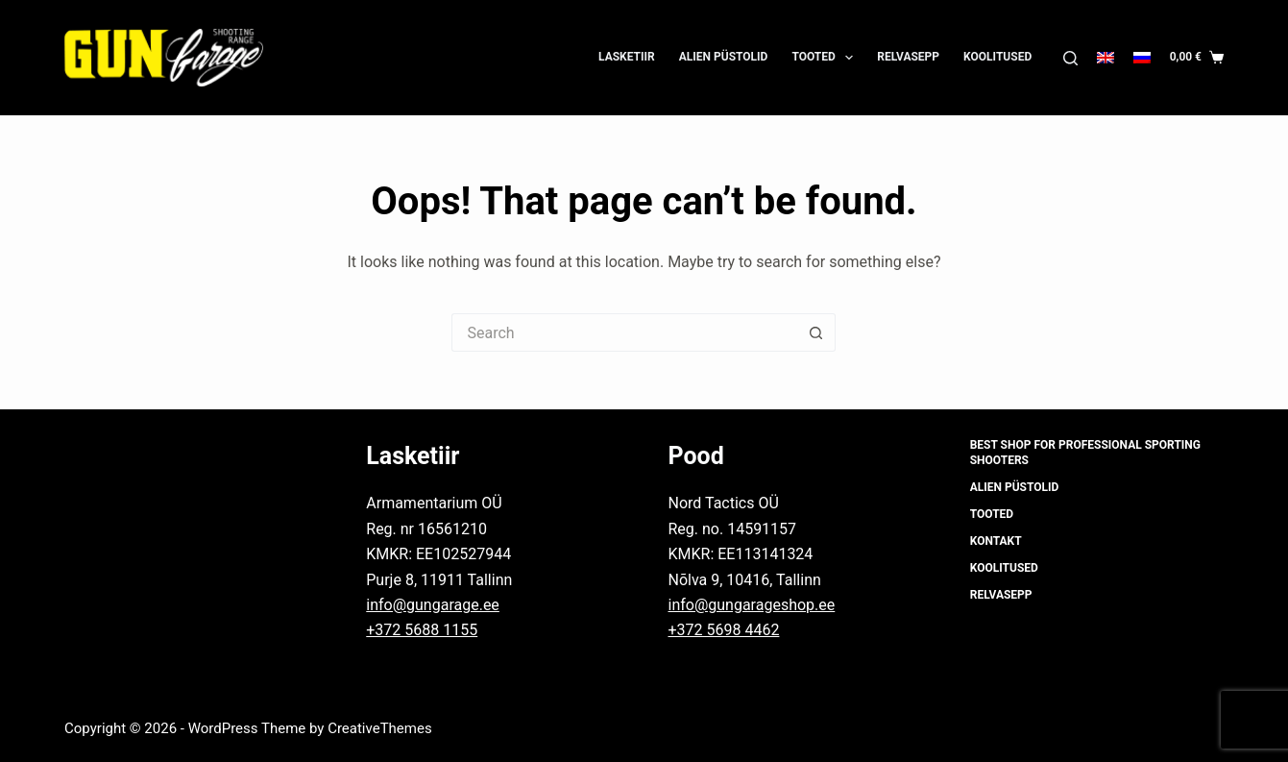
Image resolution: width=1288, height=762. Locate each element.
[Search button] (816, 332)
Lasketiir (626, 56)
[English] (1105, 57)
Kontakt (996, 541)
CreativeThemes (380, 728)
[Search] (1070, 58)
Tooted (826, 57)
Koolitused (997, 56)
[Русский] (1142, 57)
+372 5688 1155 (421, 630)
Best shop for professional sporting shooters (1085, 452)
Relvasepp (908, 56)
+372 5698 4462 (723, 630)
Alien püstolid (723, 56)
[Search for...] (624, 332)
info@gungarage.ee (432, 605)
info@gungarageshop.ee (751, 605)
